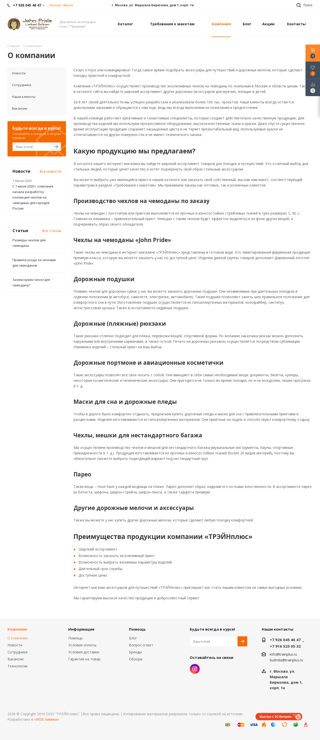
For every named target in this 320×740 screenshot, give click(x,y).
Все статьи (51, 230)
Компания (17, 629)
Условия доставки (83, 652)
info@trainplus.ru (283, 654)
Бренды (135, 652)
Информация (81, 629)
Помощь (75, 638)
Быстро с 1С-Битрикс (276, 716)
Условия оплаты (82, 645)
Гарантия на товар (84, 659)
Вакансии (16, 659)
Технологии (18, 666)
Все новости (50, 171)
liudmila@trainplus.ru (286, 660)
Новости (15, 645)
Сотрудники (18, 652)
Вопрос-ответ (141, 645)
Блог (133, 638)
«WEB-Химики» (46, 719)
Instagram (195, 669)
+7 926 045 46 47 (285, 639)
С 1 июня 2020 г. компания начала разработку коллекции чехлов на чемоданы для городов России (32, 197)
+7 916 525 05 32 (285, 646)
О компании (18, 638)
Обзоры (135, 659)
